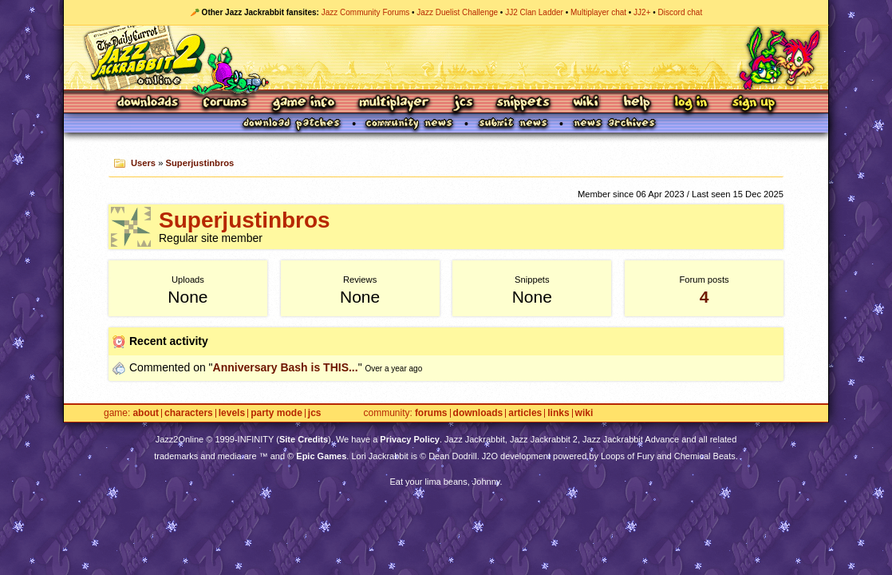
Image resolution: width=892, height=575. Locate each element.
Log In (691, 103)
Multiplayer (394, 103)
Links (558, 413)
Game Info (303, 103)
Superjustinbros (200, 163)
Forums (226, 103)
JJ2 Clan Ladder (534, 12)
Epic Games (321, 456)
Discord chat (680, 12)
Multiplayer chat (598, 12)
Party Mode (276, 413)
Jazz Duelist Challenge (457, 12)
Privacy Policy (410, 439)
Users (143, 163)
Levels (232, 413)
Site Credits (303, 439)
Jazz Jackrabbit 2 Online (445, 57)
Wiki (586, 103)
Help (637, 103)
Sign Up (753, 103)
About (145, 413)
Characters (188, 413)
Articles (525, 413)
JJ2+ (641, 12)
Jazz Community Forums (366, 12)
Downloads (148, 103)
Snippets (523, 103)
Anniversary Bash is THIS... (285, 367)
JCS (463, 103)
